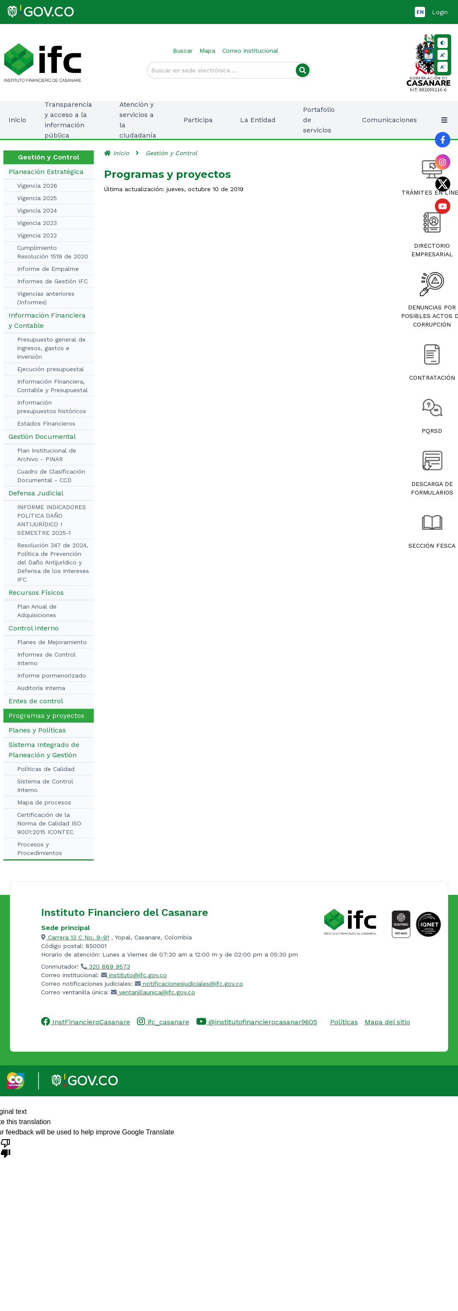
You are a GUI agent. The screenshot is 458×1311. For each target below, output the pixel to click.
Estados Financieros (46, 423)
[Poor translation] (5, 1147)
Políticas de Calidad (45, 768)
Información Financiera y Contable (47, 320)
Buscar (183, 50)
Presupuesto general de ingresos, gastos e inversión (51, 348)
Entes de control (36, 701)
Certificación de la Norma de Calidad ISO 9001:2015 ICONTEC (49, 823)
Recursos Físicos (36, 592)
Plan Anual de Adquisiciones (37, 610)
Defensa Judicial (36, 493)
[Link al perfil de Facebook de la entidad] (442, 140)
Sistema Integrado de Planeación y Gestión (44, 750)
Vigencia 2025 (37, 198)
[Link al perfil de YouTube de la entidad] (442, 206)
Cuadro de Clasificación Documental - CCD (51, 475)
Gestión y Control (171, 153)
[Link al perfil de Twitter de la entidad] (442, 184)
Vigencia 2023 (37, 222)
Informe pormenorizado (51, 675)
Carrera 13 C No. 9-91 (75, 937)
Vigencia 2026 (37, 185)
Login (440, 12)
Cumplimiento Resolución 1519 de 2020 (52, 252)
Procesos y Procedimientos (39, 848)
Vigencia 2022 (37, 235)
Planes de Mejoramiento (52, 642)
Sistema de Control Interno (45, 785)
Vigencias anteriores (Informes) (45, 298)
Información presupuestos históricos (51, 406)
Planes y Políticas (37, 730)
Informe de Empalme (48, 268)
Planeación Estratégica (46, 172)
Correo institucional (250, 50)
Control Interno (34, 628)
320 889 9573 (105, 966)
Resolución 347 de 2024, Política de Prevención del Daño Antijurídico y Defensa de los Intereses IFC (53, 562)
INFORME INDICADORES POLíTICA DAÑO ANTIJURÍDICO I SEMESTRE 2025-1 (51, 520)
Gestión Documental (42, 436)
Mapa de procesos (44, 802)
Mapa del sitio (387, 1022)
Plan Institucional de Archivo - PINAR (46, 454)
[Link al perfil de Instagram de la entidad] (442, 162)
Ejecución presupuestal (50, 369)
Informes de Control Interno (46, 658)
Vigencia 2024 (37, 210)
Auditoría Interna (41, 687)
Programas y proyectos (46, 715)
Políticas (344, 1022)
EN (420, 12)
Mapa (207, 50)
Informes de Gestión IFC (52, 281)
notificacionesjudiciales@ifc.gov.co (189, 983)
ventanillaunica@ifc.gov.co (153, 992)
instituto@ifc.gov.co (134, 975)
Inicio (17, 120)
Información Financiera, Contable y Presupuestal (52, 385)
